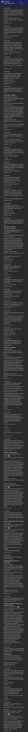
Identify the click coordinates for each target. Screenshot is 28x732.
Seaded (21, 3)
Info (20, 1)
